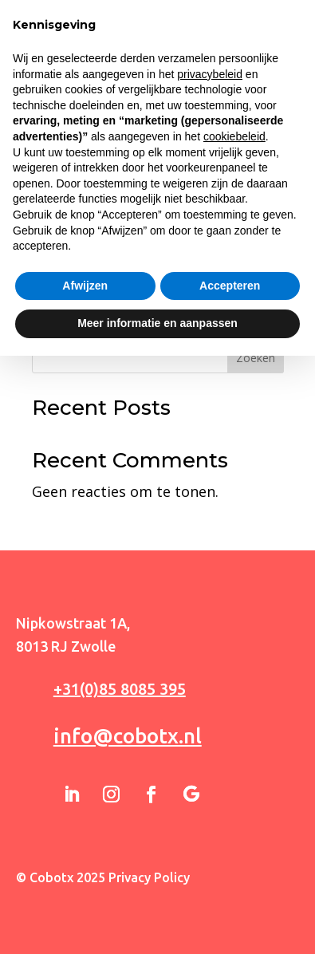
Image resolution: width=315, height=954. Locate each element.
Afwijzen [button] (85, 883)
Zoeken (255, 357)
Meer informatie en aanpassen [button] (157, 921)
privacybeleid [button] (209, 672)
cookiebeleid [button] (234, 734)
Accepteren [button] (229, 883)
